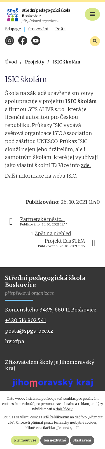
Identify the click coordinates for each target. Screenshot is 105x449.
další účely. (64, 409)
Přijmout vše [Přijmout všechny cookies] (25, 440)
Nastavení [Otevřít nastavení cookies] (82, 440)
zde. (86, 165)
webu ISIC (64, 176)
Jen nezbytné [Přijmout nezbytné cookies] (55, 440)
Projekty (34, 62)
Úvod (11, 62)
